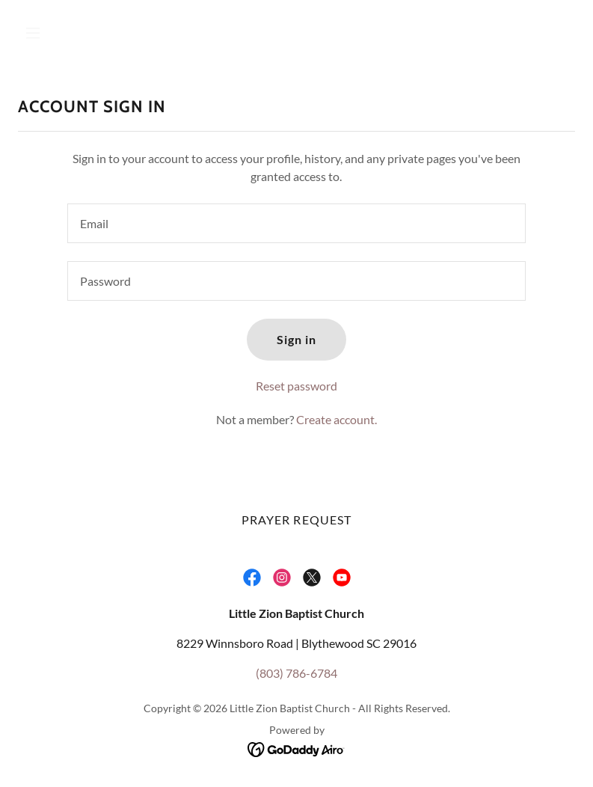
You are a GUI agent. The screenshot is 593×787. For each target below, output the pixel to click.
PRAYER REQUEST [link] (296, 519)
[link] (252, 577)
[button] (82, 33)
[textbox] (296, 223)
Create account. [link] (336, 419)
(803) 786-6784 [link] (296, 673)
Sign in (296, 339)
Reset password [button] (296, 386)
